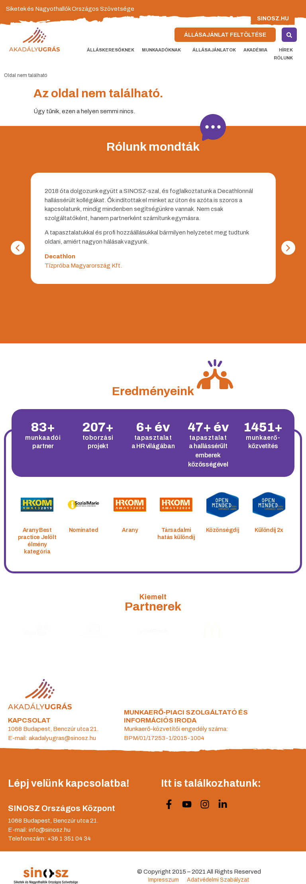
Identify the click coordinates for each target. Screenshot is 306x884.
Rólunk (285, 58)
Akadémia (257, 50)
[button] (18, 248)
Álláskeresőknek (110, 49)
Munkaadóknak (163, 50)
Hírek (286, 49)
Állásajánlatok (214, 49)
